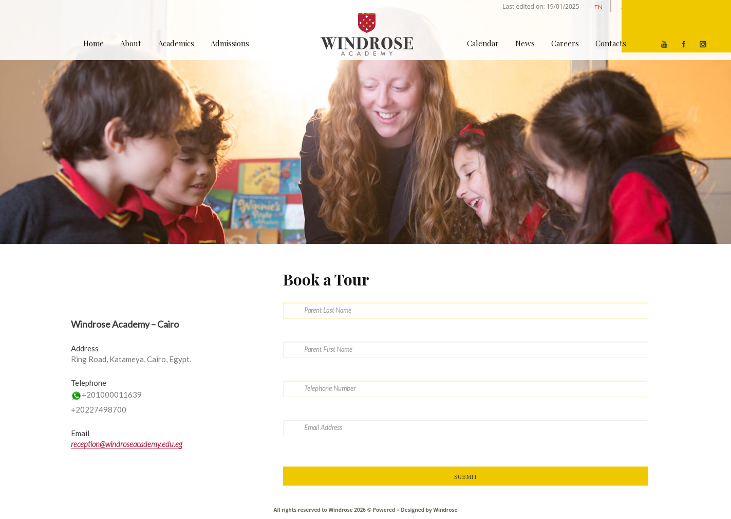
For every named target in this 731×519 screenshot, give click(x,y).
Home (93, 43)
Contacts (610, 43)
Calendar (483, 43)
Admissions (230, 43)
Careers (565, 43)
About (130, 43)
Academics (176, 43)
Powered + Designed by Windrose (414, 509)
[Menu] (676, 26)
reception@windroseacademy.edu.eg (126, 444)
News (525, 43)
